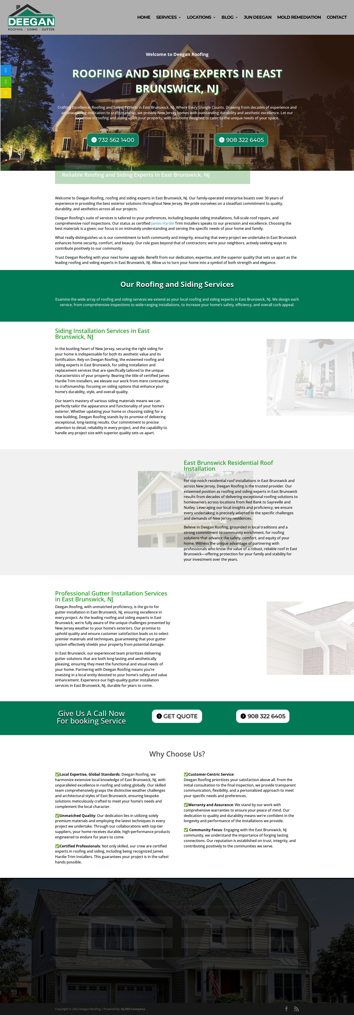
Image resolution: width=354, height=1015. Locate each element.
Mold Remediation (299, 18)
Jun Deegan (257, 18)
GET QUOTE (180, 716)
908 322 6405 (244, 140)
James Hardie (162, 223)
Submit (285, 979)
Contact (337, 18)
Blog (227, 18)
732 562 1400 (119, 139)
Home (143, 18)
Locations (199, 18)
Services (166, 18)
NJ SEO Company (133, 1009)
